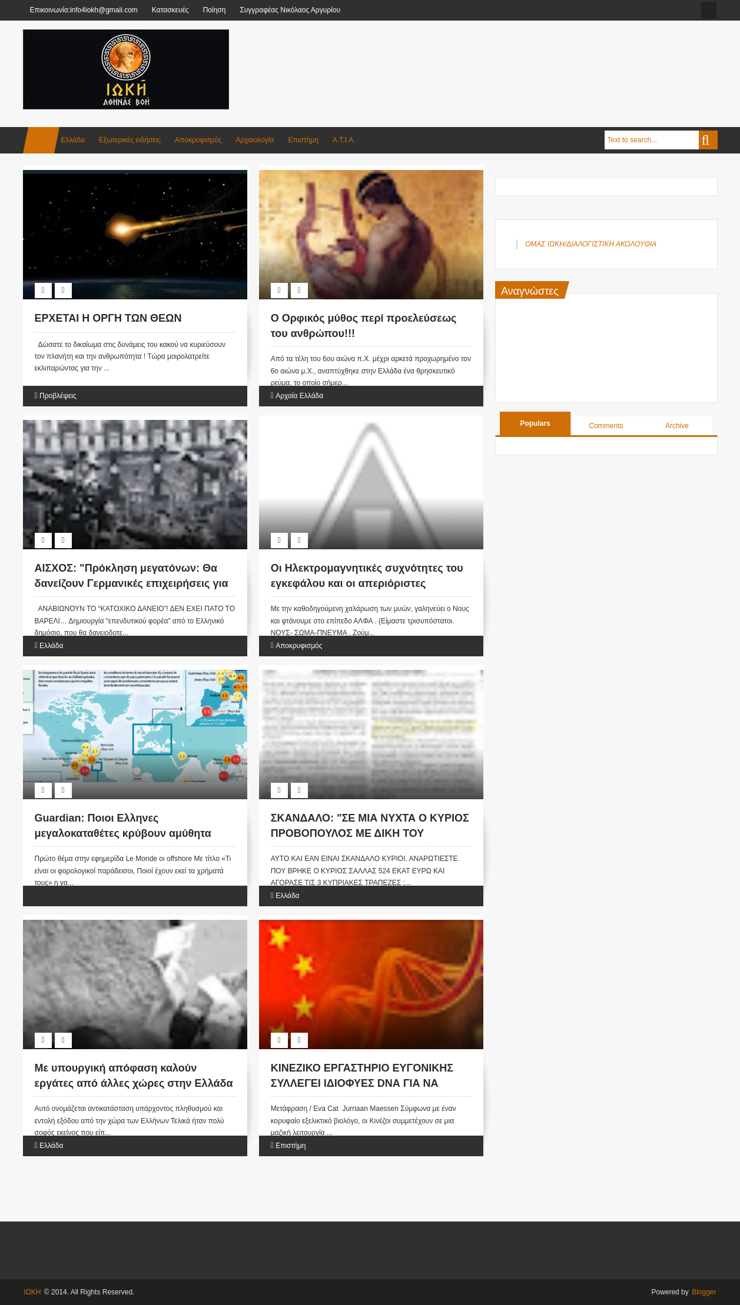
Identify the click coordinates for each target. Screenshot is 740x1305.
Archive (677, 426)
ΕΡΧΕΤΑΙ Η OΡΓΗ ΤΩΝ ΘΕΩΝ (108, 318)
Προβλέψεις (58, 396)
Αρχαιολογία (255, 140)
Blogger (704, 1292)
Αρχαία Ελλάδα (299, 396)
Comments (606, 426)
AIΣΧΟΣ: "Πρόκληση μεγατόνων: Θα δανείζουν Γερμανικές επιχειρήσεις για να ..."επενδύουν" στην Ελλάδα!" (131, 582)
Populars (535, 423)
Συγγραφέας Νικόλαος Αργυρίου (290, 10)
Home (41, 140)
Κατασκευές (170, 10)
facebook (708, 10)
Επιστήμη (303, 140)
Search (708, 140)
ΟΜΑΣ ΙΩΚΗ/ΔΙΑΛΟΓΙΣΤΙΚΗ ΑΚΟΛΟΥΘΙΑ (590, 244)
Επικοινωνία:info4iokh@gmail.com (84, 10)
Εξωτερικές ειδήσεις (130, 140)
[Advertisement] (503, 58)
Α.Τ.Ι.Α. (344, 140)
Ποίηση (214, 10)
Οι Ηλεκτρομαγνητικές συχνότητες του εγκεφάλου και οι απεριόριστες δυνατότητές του (367, 582)
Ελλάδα (73, 140)
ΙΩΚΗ (32, 1292)
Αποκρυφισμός (198, 140)
